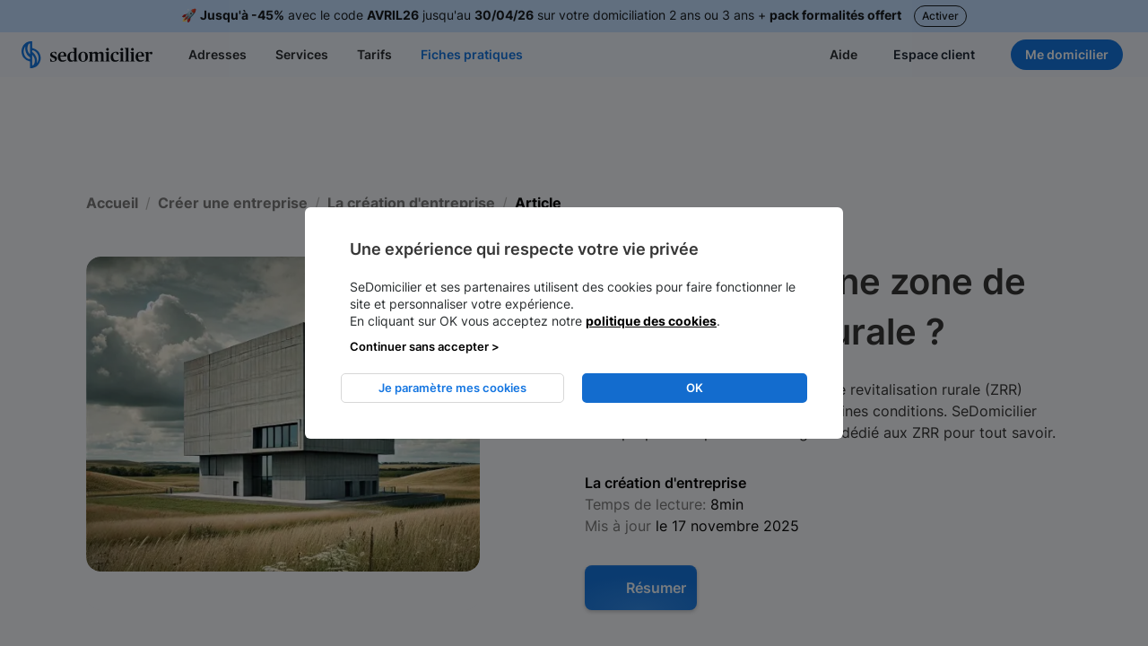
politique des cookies (651, 320)
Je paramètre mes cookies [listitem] (452, 387)
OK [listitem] (694, 387)
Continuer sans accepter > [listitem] (425, 346)
